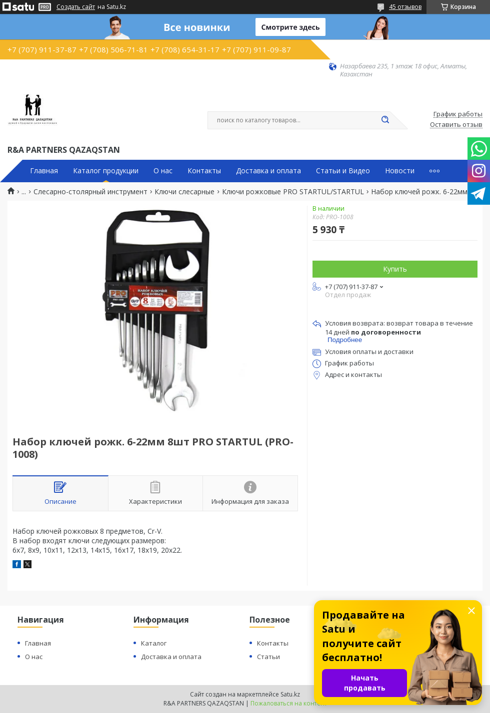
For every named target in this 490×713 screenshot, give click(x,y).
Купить (395, 269)
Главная (44, 170)
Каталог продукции (105, 170)
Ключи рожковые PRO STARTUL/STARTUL (293, 191)
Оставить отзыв (456, 124)
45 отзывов (405, 6)
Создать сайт (75, 6)
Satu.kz (290, 694)
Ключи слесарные (184, 191)
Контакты (204, 170)
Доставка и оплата (268, 170)
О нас (163, 170)
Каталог (153, 643)
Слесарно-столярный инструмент (91, 191)
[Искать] (385, 120)
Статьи (268, 656)
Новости (399, 170)
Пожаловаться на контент (288, 703)
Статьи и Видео (343, 170)
